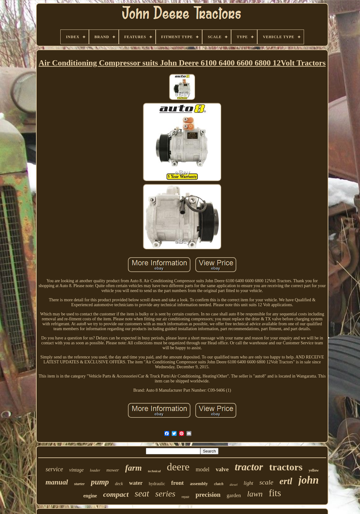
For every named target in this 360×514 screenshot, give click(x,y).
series (165, 493)
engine (90, 495)
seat (142, 493)
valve (222, 469)
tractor (249, 466)
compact (116, 494)
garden (234, 495)
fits (275, 493)
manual (57, 482)
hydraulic (157, 483)
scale (266, 482)
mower (112, 470)
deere (178, 466)
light (248, 483)
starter (79, 483)
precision (207, 494)
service (54, 469)
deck (119, 483)
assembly (199, 483)
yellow (314, 470)
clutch (219, 484)
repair (186, 497)
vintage (76, 469)
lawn (255, 493)
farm (133, 467)
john (308, 480)
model (203, 469)
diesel (234, 484)
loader (95, 470)
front (177, 483)
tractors (285, 466)
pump (100, 482)
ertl (285, 481)
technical (154, 471)
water (136, 483)
